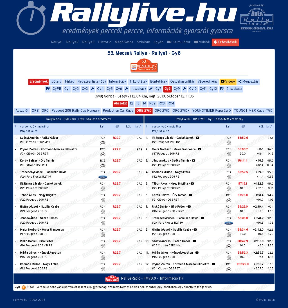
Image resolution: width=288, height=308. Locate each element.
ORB (35, 111)
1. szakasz (138, 89)
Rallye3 (88, 42)
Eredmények (38, 82)
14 (144, 104)
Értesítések (225, 42)
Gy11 (203, 89)
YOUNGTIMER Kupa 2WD (211, 111)
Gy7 (158, 89)
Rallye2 (72, 42)
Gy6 (119, 89)
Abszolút (120, 104)
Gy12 (213, 89)
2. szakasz (234, 89)
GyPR (57, 89)
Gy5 (110, 89)
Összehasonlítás (182, 82)
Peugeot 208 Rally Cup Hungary (76, 111)
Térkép (69, 82)
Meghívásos (124, 42)
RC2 (152, 104)
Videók (202, 42)
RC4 (171, 104)
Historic (104, 42)
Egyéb (158, 42)
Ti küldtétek (138, 82)
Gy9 (177, 89)
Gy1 (67, 89)
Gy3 (85, 89)
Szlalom (143, 42)
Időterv (56, 82)
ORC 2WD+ (181, 111)
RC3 (162, 104)
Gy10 (193, 89)
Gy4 (100, 89)
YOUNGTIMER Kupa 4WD (253, 111)
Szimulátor (179, 42)
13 (138, 104)
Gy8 (167, 89)
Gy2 (76, 89)
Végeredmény (208, 82)
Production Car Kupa (118, 111)
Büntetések (158, 82)
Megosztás (248, 82)
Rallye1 (57, 42)
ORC (45, 111)
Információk (117, 82)
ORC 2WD (162, 111)
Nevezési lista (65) (91, 82)
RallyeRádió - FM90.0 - (132, 278)
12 (131, 104)
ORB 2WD (143, 111)
